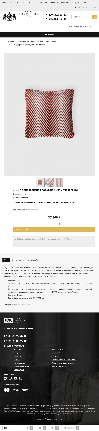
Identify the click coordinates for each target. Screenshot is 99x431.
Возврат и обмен (28, 3)
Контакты (43, 3)
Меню (49, 34)
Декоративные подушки (46, 41)
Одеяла (17, 360)
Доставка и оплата (10, 3)
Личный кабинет (81, 8)
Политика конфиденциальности (64, 363)
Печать (68, 239)
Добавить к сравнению (49, 239)
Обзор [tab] (6, 260)
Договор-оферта (59, 366)
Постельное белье (21, 366)
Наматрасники (20, 363)
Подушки (17, 356)
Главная (11, 41)
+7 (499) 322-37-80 (55, 14)
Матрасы (17, 353)
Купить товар (54, 230)
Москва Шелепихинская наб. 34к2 (80, 27)
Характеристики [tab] (19, 260)
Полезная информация (60, 3)
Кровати (17, 349)
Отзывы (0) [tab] (33, 260)
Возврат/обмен (58, 353)
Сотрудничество (79, 3)
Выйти (94, 8)
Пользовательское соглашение (64, 360)
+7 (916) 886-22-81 (55, 18)
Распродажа (19, 370)
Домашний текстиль (26, 41)
